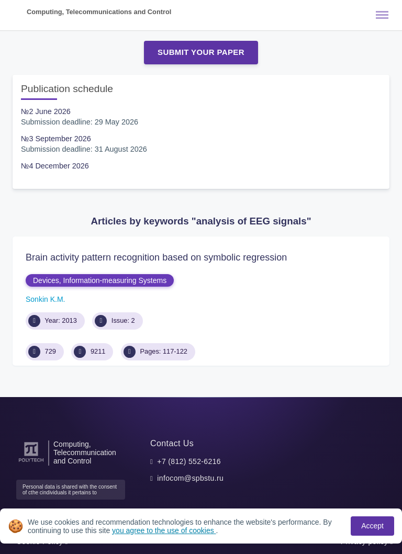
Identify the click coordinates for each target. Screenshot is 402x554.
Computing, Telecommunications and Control (99, 12)
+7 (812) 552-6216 (189, 461)
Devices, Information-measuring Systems (99, 280)
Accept (372, 526)
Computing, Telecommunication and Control (84, 452)
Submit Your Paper (201, 52)
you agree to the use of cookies (164, 530)
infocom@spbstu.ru (190, 478)
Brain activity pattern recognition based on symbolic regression (156, 257)
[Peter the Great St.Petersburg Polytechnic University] (31, 462)
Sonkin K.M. (45, 299)
